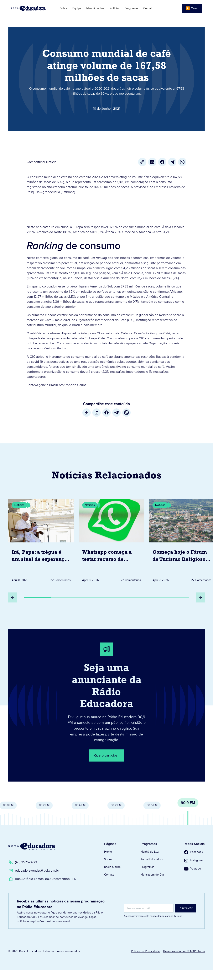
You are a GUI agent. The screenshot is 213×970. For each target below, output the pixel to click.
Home (108, 852)
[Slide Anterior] (12, 597)
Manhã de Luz (95, 8)
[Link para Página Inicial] (30, 8)
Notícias (114, 8)
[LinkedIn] (152, 162)
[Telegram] (172, 162)
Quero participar (106, 755)
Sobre (63, 8)
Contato (148, 8)
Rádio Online (112, 867)
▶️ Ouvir (192, 8)
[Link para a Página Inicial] (31, 846)
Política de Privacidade (145, 951)
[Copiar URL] (142, 162)
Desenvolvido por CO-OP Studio (184, 951)
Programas (131, 8)
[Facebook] (162, 162)
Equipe (76, 8)
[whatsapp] (182, 162)
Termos (178, 916)
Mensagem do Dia (152, 874)
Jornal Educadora (152, 859)
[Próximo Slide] (200, 597)
